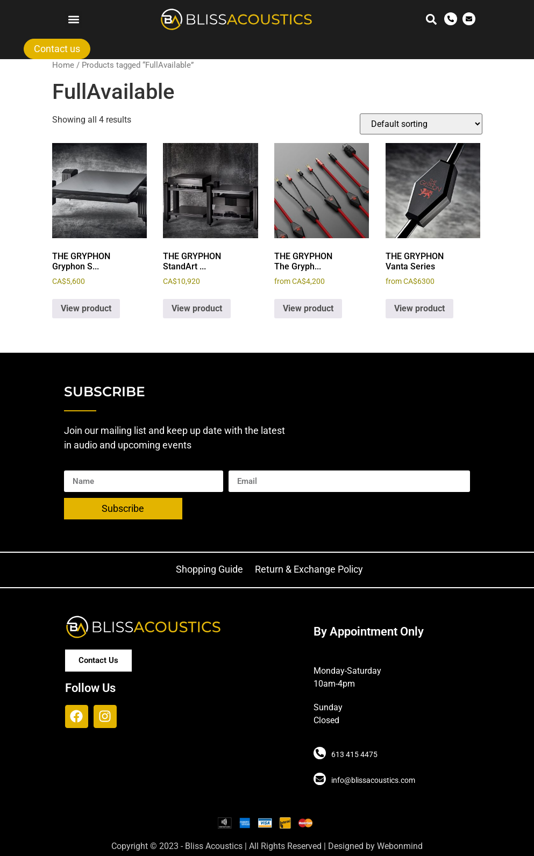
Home (63, 65)
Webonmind (400, 846)
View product (86, 308)
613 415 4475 (354, 754)
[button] (73, 19)
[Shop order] (421, 123)
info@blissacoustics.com (373, 780)
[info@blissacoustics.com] (319, 779)
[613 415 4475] (319, 753)
